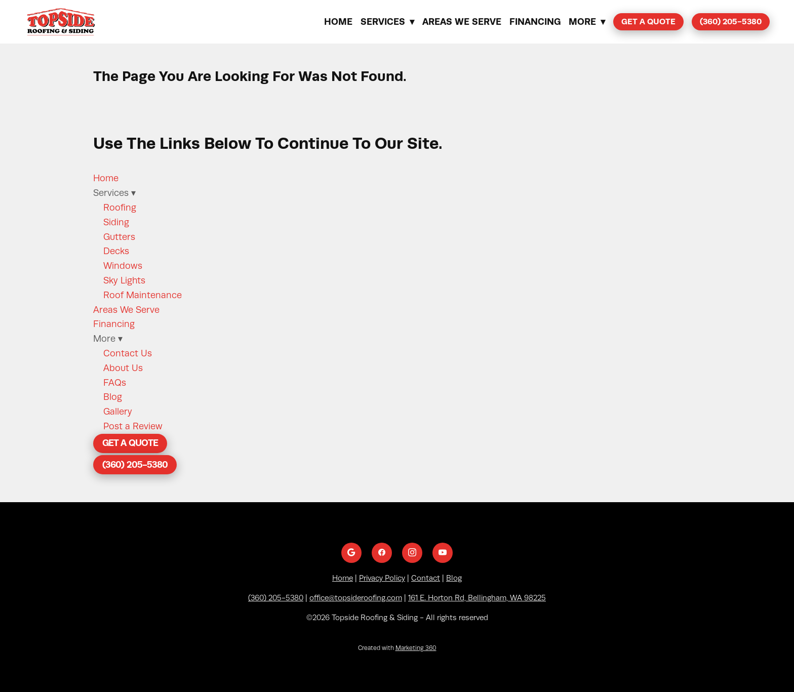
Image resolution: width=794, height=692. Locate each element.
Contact (425, 578)
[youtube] (442, 553)
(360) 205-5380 (731, 21)
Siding (116, 222)
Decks (116, 251)
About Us (123, 368)
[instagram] (412, 553)
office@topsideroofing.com (355, 598)
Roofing (119, 207)
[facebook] (382, 553)
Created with (397, 648)
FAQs (114, 383)
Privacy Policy (382, 578)
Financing (535, 21)
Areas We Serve (461, 21)
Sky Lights (124, 280)
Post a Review (133, 426)
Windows (122, 266)
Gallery (117, 411)
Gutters (119, 237)
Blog (112, 397)
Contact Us (127, 353)
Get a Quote (648, 21)
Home (338, 21)
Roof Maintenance (142, 295)
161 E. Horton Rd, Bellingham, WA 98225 (477, 598)
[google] (351, 553)
